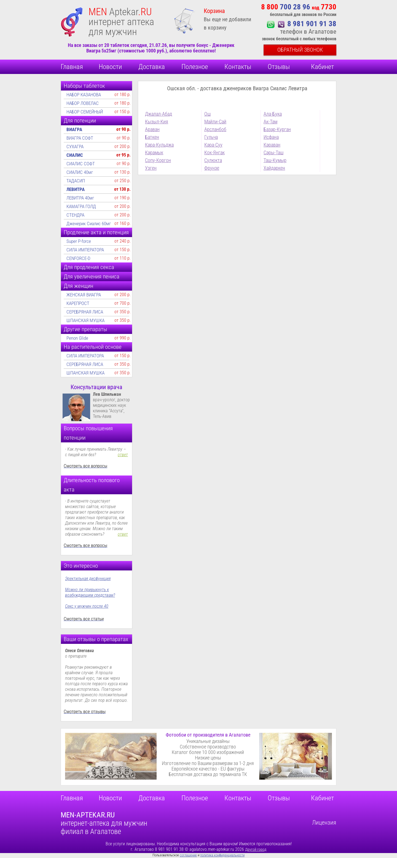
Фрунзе (211, 168)
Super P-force (78, 241)
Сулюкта (213, 160)
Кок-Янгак (214, 152)
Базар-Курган (277, 129)
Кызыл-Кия (156, 121)
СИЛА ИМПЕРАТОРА (85, 250)
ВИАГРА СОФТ (79, 138)
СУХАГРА (75, 146)
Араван (152, 129)
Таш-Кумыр (275, 160)
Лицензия (324, 822)
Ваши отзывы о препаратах (96, 639)
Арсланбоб (215, 129)
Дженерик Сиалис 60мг (88, 223)
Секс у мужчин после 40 (86, 606)
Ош (207, 114)
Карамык (154, 152)
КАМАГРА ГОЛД (81, 206)
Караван (272, 145)
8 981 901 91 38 (311, 23)
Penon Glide (77, 338)
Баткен (152, 137)
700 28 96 (298, 6)
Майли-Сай (215, 121)
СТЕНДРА (75, 215)
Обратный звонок (300, 49)
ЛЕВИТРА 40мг (80, 198)
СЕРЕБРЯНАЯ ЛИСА (84, 312)
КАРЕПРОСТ (77, 303)
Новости (110, 67)
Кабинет (322, 67)
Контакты (237, 67)
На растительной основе (93, 347)
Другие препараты (85, 329)
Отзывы (279, 67)
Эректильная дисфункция (88, 578)
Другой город (255, 849)
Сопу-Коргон (158, 160)
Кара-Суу (213, 145)
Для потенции (80, 120)
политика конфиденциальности (222, 855)
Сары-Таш (273, 152)
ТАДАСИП (75, 181)
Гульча (211, 137)
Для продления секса (89, 267)
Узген (151, 168)
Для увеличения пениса (91, 276)
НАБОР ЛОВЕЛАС (82, 103)
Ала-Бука (273, 114)
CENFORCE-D (78, 258)
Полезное (194, 67)
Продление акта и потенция (96, 232)
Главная (72, 67)
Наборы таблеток (84, 86)
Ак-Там (270, 121)
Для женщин (78, 286)
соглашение (188, 855)
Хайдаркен (274, 168)
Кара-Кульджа (159, 145)
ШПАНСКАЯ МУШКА (85, 320)
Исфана (271, 137)
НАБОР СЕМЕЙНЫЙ (84, 112)
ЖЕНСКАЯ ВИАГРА (83, 294)
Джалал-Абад (158, 114)
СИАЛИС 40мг (79, 172)
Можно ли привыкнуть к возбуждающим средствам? (90, 592)
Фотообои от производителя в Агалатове (208, 735)
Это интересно (81, 565)
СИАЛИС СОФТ (80, 163)
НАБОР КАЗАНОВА (83, 94)
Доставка (151, 67)
